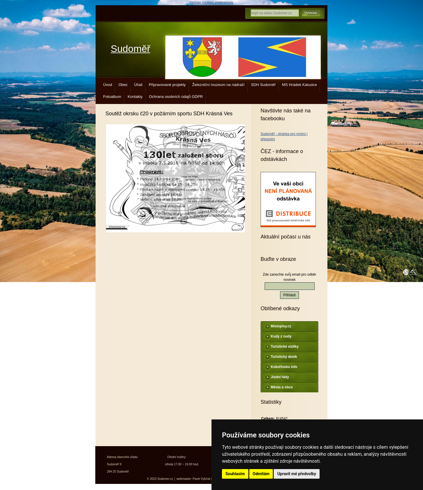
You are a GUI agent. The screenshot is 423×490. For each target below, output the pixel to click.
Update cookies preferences (211, 3)
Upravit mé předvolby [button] (296, 473)
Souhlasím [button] (235, 473)
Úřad (138, 84)
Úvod (107, 84)
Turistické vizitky (285, 346)
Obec (123, 84)
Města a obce (282, 387)
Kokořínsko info (284, 367)
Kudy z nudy (281, 336)
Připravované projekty (167, 84)
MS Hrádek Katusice (299, 84)
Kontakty (135, 96)
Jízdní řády (280, 377)
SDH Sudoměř (263, 84)
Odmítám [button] (261, 473)
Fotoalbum (112, 96)
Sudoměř (130, 48)
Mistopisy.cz (281, 326)
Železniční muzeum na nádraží (218, 84)
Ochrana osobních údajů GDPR (176, 96)
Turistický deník (284, 357)
